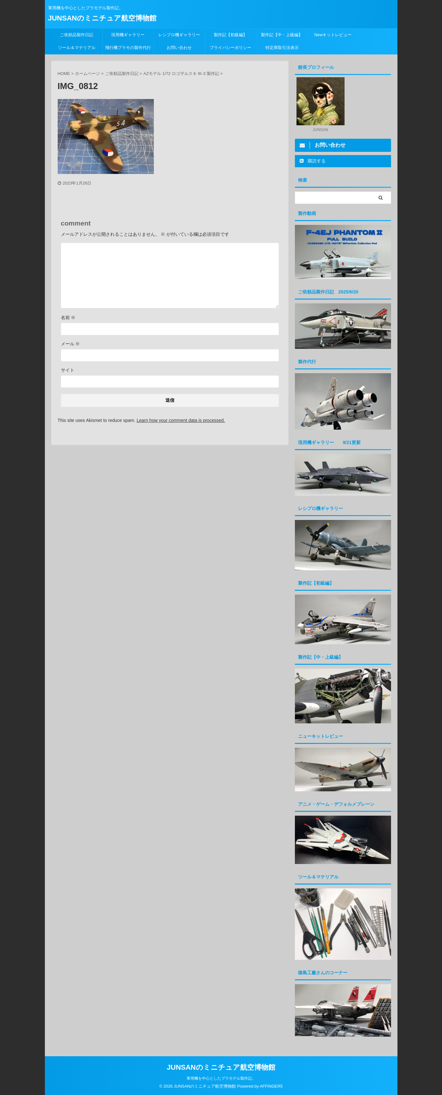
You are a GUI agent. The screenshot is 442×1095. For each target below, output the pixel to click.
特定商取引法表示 (282, 47)
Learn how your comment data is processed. (181, 420)
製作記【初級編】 (230, 34)
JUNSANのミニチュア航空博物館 (102, 18)
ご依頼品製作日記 (76, 34)
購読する (313, 160)
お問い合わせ (179, 47)
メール (70, 343)
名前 (68, 317)
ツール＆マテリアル (77, 47)
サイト (67, 370)
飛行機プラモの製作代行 (128, 47)
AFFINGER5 (271, 1085)
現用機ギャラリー (128, 34)
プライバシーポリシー (230, 47)
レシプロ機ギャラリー (181, 34)
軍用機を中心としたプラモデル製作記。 (221, 1078)
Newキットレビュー (333, 34)
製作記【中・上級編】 (282, 34)
